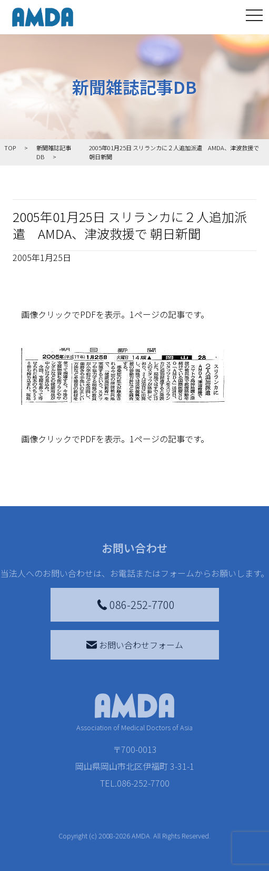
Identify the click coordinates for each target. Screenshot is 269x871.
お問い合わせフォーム (134, 644)
